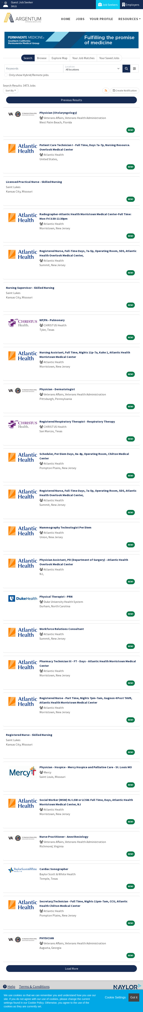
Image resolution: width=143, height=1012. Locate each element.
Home (66, 19)
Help (9, 986)
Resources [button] (128, 19)
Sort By (10, 90)
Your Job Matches (83, 58)
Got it (133, 997)
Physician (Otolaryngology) (58, 112)
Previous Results (71, 100)
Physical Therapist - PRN (56, 596)
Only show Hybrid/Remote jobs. (29, 75)
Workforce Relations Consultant (61, 629)
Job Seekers (108, 4)
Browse (42, 58)
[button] (134, 68)
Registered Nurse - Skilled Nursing (29, 735)
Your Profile (101, 19)
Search (28, 58)
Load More (71, 968)
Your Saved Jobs (109, 58)
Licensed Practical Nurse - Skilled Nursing (34, 182)
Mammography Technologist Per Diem (65, 527)
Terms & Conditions (34, 986)
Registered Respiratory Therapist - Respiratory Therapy (77, 421)
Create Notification (125, 90)
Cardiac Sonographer (53, 869)
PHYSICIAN (46, 938)
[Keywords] (33, 68)
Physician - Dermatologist (57, 389)
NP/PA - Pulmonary (52, 320)
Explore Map (59, 58)
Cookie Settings (115, 997)
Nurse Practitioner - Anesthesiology (63, 836)
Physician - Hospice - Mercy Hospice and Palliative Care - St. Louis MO (85, 767)
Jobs (80, 19)
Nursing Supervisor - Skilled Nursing (30, 288)
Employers (130, 4)
